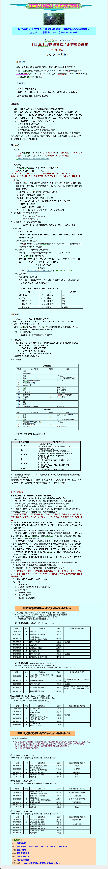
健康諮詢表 (21, 843)
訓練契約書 (21, 846)
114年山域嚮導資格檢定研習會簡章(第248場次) (41, 863)
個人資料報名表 (23, 857)
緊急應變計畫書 (23, 853)
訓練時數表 (21, 850)
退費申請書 (62, 846)
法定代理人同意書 (48, 846)
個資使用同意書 (23, 860)
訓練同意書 (33, 846)
